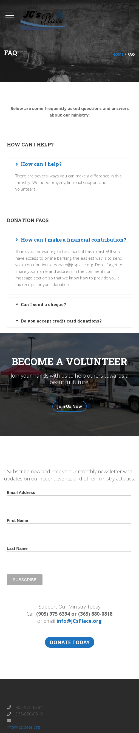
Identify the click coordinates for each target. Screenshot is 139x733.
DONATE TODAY (70, 642)
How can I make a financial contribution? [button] (73, 239)
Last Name (17, 548)
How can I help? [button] (41, 164)
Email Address (21, 492)
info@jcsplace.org (23, 727)
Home (117, 54)
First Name (17, 520)
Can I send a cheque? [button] (43, 304)
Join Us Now (69, 406)
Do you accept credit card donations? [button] (61, 321)
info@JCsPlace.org (79, 621)
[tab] (69, 164)
